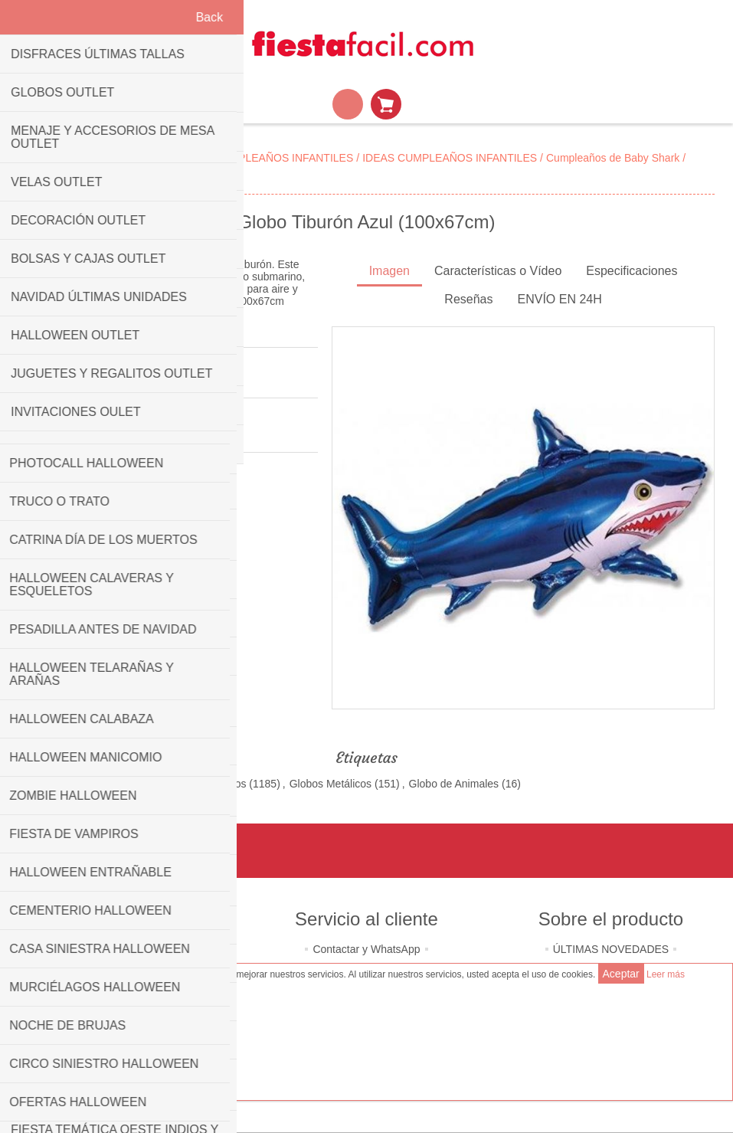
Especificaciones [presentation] (631, 270)
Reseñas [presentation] (468, 299)
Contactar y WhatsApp (366, 949)
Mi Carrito (386, 104)
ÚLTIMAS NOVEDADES (611, 949)
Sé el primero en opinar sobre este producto (122, 380)
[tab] (389, 272)
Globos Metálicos (330, 784)
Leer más (665, 974)
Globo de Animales (454, 784)
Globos (229, 784)
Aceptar (621, 974)
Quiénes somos (122, 949)
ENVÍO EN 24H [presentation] (560, 299)
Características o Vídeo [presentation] (497, 270)
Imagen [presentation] (389, 270)
